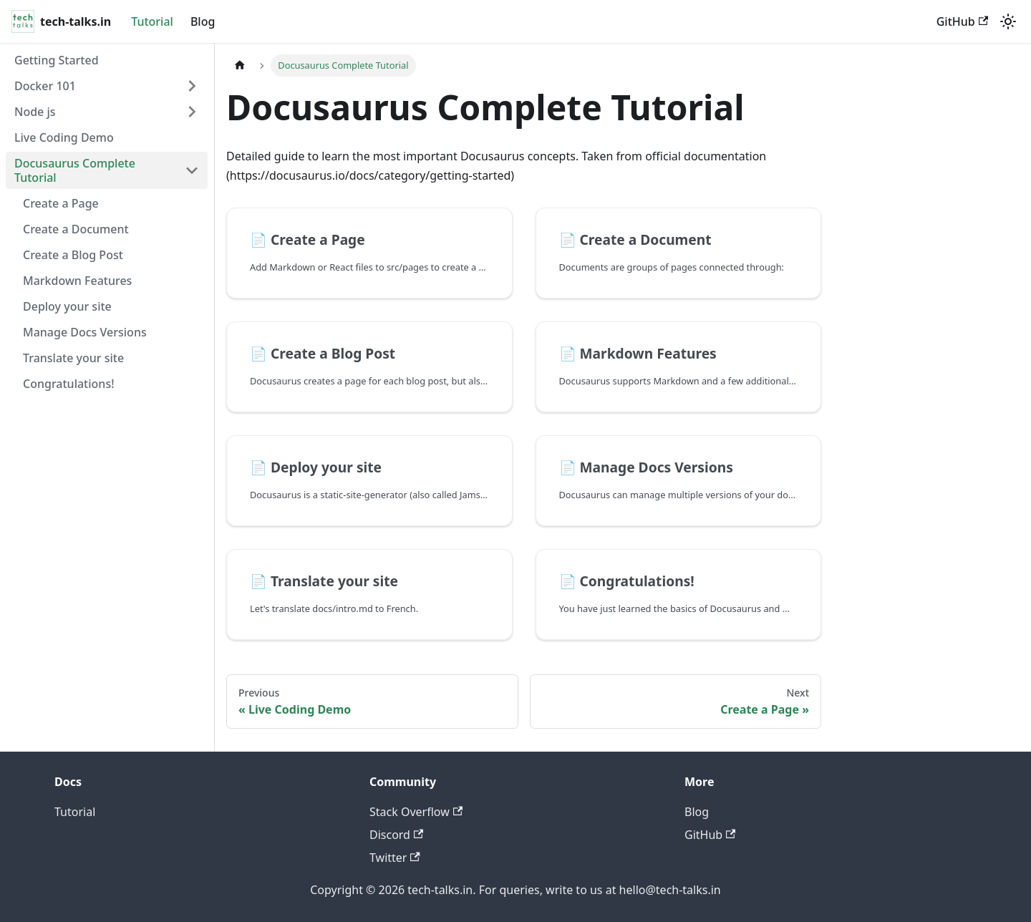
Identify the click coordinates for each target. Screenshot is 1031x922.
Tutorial (152, 21)
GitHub (962, 21)
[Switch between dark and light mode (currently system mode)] (1008, 21)
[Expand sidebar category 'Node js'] (192, 111)
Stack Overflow (416, 812)
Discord (396, 835)
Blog (202, 21)
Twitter (394, 857)
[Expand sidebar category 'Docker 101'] (192, 85)
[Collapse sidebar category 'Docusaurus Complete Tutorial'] (192, 170)
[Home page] (239, 65)
